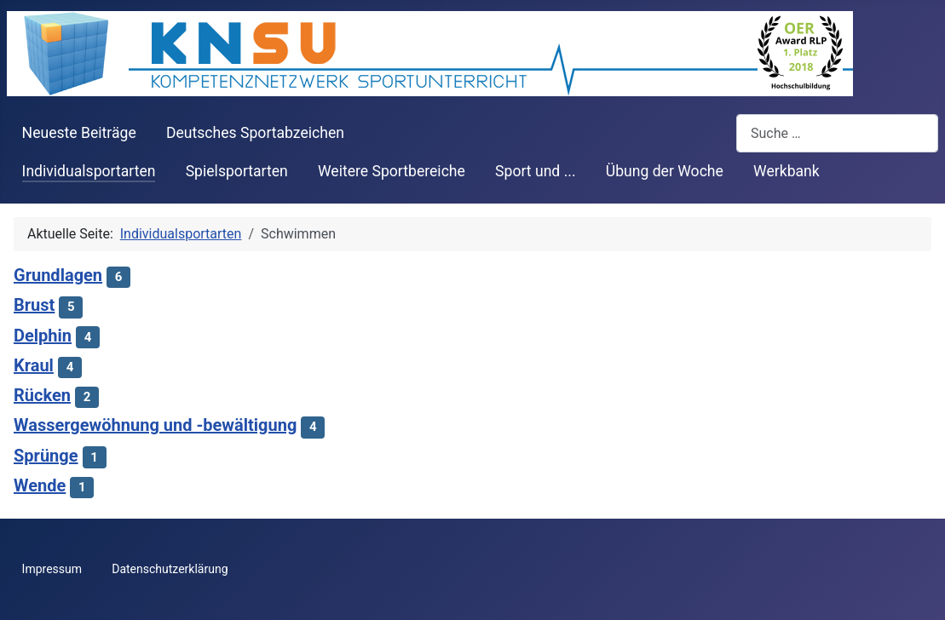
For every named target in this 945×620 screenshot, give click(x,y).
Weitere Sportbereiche (391, 171)
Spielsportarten (237, 171)
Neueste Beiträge (79, 132)
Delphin (43, 335)
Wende (40, 485)
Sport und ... (535, 171)
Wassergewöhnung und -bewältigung (155, 425)
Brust (34, 305)
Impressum (52, 569)
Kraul (34, 365)
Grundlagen (58, 275)
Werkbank (786, 171)
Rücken (42, 395)
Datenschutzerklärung (170, 569)
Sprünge (46, 455)
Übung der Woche (664, 171)
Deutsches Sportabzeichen (255, 132)
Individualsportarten (89, 171)
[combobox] (837, 133)
